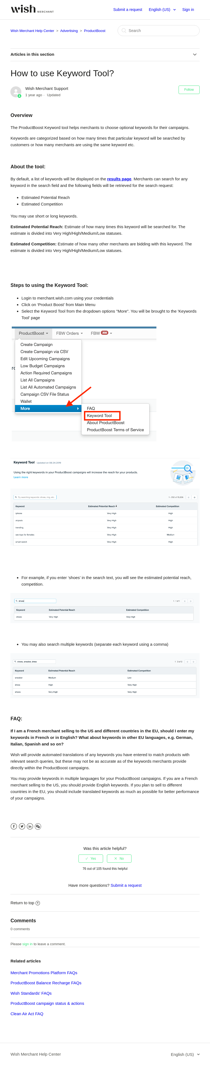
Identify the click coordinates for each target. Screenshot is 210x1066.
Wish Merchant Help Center (32, 31)
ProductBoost (94, 31)
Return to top (25, 902)
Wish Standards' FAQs (30, 993)
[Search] (159, 30)
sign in (27, 944)
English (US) (160, 9)
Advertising (69, 31)
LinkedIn (30, 826)
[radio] (90, 858)
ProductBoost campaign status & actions (47, 1003)
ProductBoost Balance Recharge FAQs (45, 982)
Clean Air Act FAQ (26, 1013)
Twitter (22, 826)
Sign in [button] (188, 9)
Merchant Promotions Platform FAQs (43, 972)
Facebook (13, 826)
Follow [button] (189, 90)
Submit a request (127, 9)
